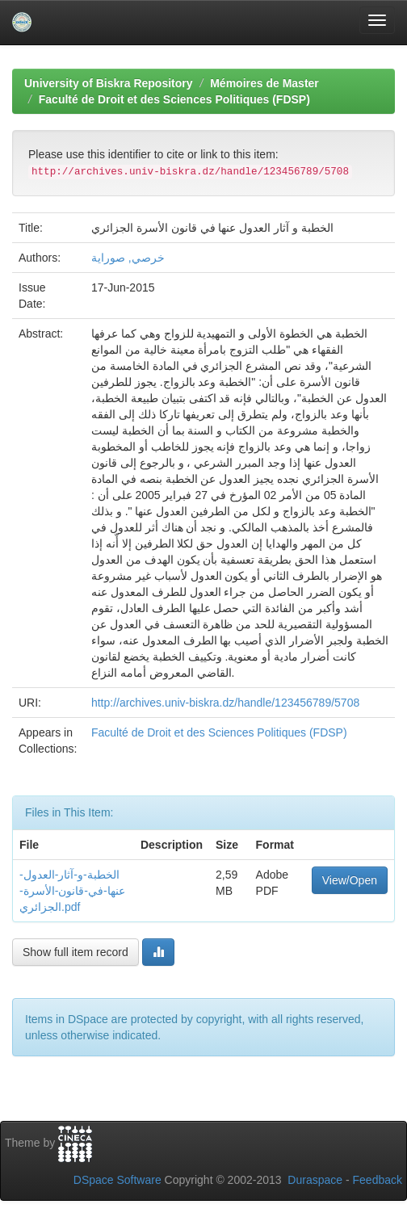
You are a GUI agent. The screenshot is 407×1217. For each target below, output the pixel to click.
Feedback (377, 1179)
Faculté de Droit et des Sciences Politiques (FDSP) (174, 99)
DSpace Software (117, 1179)
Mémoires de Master (264, 83)
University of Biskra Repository (108, 83)
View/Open (349, 880)
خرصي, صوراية (128, 257)
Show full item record (75, 952)
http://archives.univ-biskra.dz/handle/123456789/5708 (225, 702)
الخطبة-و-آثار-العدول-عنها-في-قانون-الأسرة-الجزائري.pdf (72, 890)
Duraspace (314, 1179)
